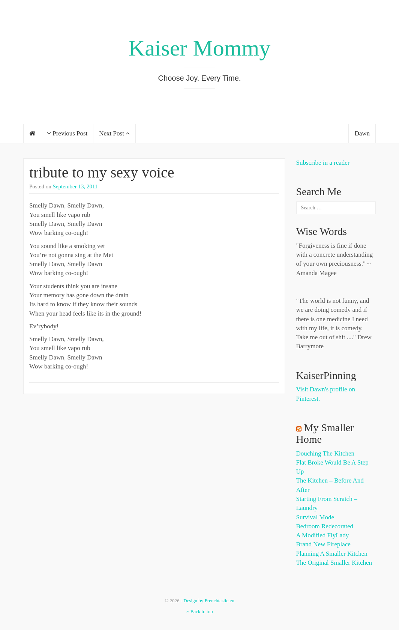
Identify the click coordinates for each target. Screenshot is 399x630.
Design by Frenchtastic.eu (208, 600)
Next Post (114, 133)
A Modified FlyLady (322, 535)
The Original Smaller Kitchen (334, 562)
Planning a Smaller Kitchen (332, 553)
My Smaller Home (325, 433)
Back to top (199, 611)
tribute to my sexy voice (101, 172)
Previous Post (67, 133)
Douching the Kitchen (325, 453)
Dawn (362, 133)
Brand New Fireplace (323, 544)
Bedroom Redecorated (324, 526)
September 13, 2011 (75, 186)
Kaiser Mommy (199, 48)
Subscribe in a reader (323, 162)
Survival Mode (315, 517)
